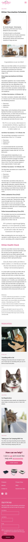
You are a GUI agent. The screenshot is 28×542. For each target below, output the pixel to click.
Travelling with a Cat (7, 357)
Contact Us (4, 488)
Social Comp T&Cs (20, 488)
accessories (18, 458)
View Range (14, 462)
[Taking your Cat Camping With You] (14, 420)
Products (3, 482)
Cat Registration (6, 398)
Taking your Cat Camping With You (12, 438)
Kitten (5, 8)
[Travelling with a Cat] (14, 339)
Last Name (4, 517)
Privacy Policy (19, 482)
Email (2, 523)
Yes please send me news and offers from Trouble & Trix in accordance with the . (14, 532)
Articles (3, 485)
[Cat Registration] (14, 379)
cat (11, 456)
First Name (4, 510)
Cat (2, 8)
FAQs (17, 485)
